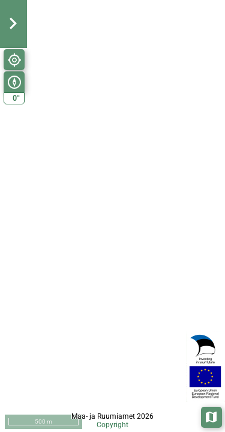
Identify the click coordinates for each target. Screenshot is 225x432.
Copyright (112, 425)
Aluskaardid (212, 416)
